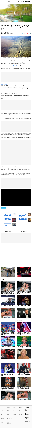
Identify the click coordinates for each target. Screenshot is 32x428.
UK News (2, 410)
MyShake (26, 65)
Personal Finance (3, 415)
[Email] (29, 33)
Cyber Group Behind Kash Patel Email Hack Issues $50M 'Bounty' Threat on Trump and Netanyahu (7, 388)
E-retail (7, 409)
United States (20, 414)
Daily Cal (12, 114)
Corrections (14, 415)
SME (1, 414)
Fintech (8, 422)
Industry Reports (9, 423)
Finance (8, 414)
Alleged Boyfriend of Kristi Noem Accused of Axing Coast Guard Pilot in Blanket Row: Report (8, 347)
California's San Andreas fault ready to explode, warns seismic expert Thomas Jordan (14, 85)
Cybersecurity (8, 415)
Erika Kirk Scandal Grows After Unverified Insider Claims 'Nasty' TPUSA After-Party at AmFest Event (23, 333)
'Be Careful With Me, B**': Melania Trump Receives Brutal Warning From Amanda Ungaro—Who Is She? (23, 388)
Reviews (2, 422)
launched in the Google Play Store (13, 65)
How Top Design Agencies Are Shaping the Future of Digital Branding (23, 219)
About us (14, 409)
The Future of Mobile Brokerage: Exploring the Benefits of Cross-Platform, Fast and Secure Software (8, 214)
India (19, 410)
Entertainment (2, 418)
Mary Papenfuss (7, 32)
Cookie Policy (14, 414)
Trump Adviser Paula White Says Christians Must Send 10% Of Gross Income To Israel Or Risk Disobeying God (24, 361)
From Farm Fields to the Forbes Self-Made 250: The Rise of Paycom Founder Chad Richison (8, 224)
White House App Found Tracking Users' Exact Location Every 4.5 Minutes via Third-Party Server (7, 306)
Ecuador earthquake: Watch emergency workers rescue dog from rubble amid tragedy (14, 88)
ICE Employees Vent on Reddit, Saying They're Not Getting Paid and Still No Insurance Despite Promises (8, 279)
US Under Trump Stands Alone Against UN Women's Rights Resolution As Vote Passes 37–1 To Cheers (7, 333)
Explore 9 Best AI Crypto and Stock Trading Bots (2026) (7, 219)
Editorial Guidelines (24, 231)
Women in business (9, 418)
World (1, 409)
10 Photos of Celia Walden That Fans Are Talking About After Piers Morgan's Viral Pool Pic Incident (8, 320)
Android (3, 65)
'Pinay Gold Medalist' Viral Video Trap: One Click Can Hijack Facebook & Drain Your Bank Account (8, 402)
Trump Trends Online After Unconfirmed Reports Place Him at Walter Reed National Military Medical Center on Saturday (23, 320)
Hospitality (8, 410)
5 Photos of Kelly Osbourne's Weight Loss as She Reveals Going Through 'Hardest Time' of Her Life (24, 347)
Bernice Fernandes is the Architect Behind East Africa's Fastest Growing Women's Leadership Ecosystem (23, 215)
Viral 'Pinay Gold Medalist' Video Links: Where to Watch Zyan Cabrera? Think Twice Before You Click (24, 292)
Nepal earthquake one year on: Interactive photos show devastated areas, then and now (14, 87)
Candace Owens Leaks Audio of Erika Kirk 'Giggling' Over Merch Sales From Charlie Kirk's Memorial (7, 361)
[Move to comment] (30, 33)
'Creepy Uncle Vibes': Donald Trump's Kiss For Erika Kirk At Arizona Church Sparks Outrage (7, 374)
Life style (2, 419)
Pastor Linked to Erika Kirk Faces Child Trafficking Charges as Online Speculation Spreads (23, 279)
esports (8, 419)
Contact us (14, 410)
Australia (20, 409)
